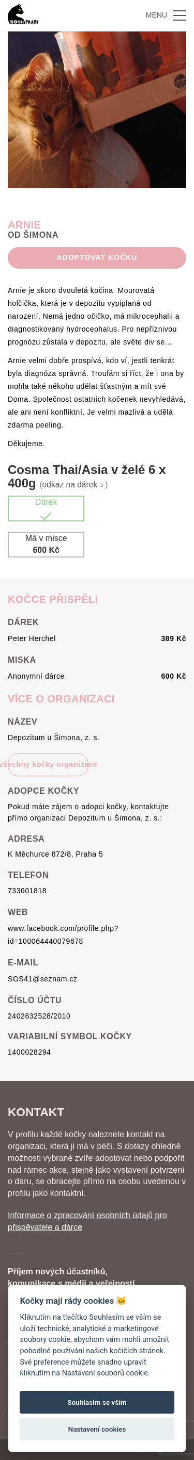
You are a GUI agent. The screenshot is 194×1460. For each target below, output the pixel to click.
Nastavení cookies (97, 1429)
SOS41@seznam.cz (43, 979)
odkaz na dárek (74, 484)
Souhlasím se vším (97, 1402)
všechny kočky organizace (48, 764)
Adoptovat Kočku (97, 257)
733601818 (27, 891)
